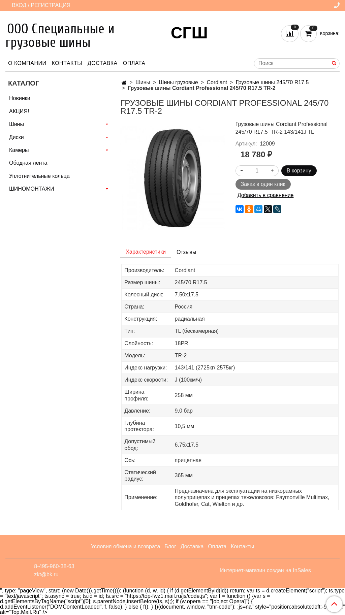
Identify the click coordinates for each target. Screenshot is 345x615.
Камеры (19, 150)
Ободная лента (28, 163)
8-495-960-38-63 (54, 566)
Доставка (103, 63)
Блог (170, 546)
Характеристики (146, 252)
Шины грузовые (178, 82)
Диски (16, 137)
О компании (27, 63)
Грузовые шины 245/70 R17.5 (272, 82)
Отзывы (186, 252)
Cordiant (217, 82)
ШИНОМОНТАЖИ (31, 189)
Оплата (134, 63)
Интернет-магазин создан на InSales (265, 570)
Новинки (19, 98)
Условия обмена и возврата (125, 546)
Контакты (67, 63)
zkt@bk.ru (46, 574)
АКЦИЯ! (19, 111)
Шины (142, 82)
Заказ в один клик (263, 184)
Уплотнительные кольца (39, 176)
